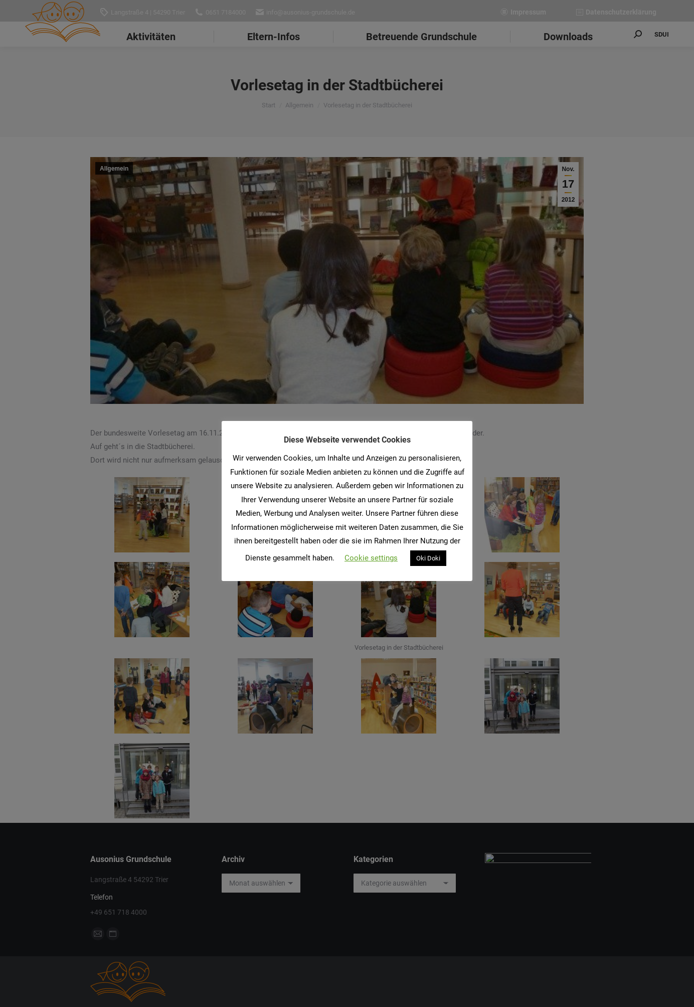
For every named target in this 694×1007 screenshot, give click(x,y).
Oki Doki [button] (428, 558)
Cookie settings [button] (371, 557)
